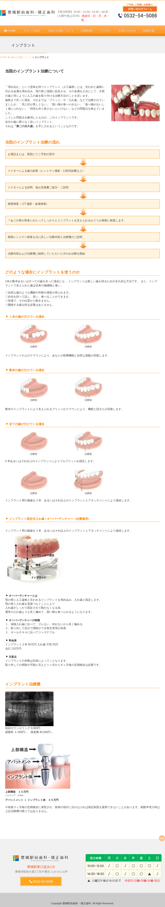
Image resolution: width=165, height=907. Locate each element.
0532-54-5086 (41, 882)
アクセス (105, 31)
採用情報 (148, 31)
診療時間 (87, 31)
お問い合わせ (127, 31)
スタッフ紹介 (32, 31)
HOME (10, 31)
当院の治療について (61, 31)
